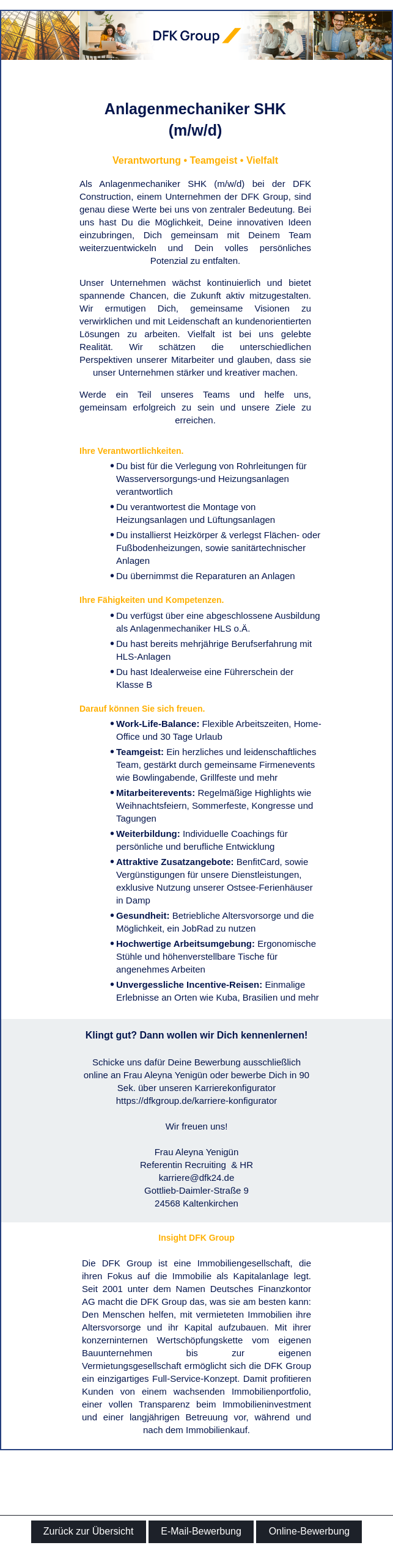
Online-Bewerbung (309, 1531)
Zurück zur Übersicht (88, 1531)
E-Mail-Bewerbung (201, 1531)
